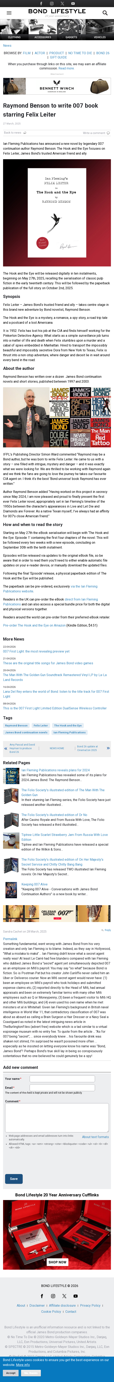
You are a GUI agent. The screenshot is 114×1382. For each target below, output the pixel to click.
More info (23, 1365)
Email (9, 1087)
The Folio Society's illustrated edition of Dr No (54, 815)
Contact (70, 1312)
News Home (57, 748)
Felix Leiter (41, 725)
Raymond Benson (16, 725)
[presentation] (36, 1163)
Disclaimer (37, 1305)
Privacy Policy (90, 1305)
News (7, 46)
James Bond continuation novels (26, 732)
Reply (108, 930)
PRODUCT (56, 53)
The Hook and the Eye (68, 725)
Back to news (12, 132)
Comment (12, 1101)
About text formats (95, 1137)
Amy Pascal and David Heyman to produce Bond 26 (22, 748)
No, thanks (31, 1373)
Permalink (10, 939)
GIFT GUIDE (58, 57)
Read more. (66, 68)
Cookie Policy (51, 1312)
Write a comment (94, 133)
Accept (10, 1372)
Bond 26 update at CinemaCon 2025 (87, 748)
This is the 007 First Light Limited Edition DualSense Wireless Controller (55, 708)
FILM (26, 53)
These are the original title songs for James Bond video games (48, 663)
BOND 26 (103, 53)
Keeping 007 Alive (34, 884)
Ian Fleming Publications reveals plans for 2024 (55, 770)
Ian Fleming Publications (70, 732)
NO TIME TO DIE (80, 53)
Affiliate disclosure (62, 1305)
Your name (12, 1078)
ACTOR (40, 53)
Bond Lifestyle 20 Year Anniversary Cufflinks (57, 1195)
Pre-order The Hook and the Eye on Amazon (34, 625)
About (21, 1305)
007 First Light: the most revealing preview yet (36, 651)
